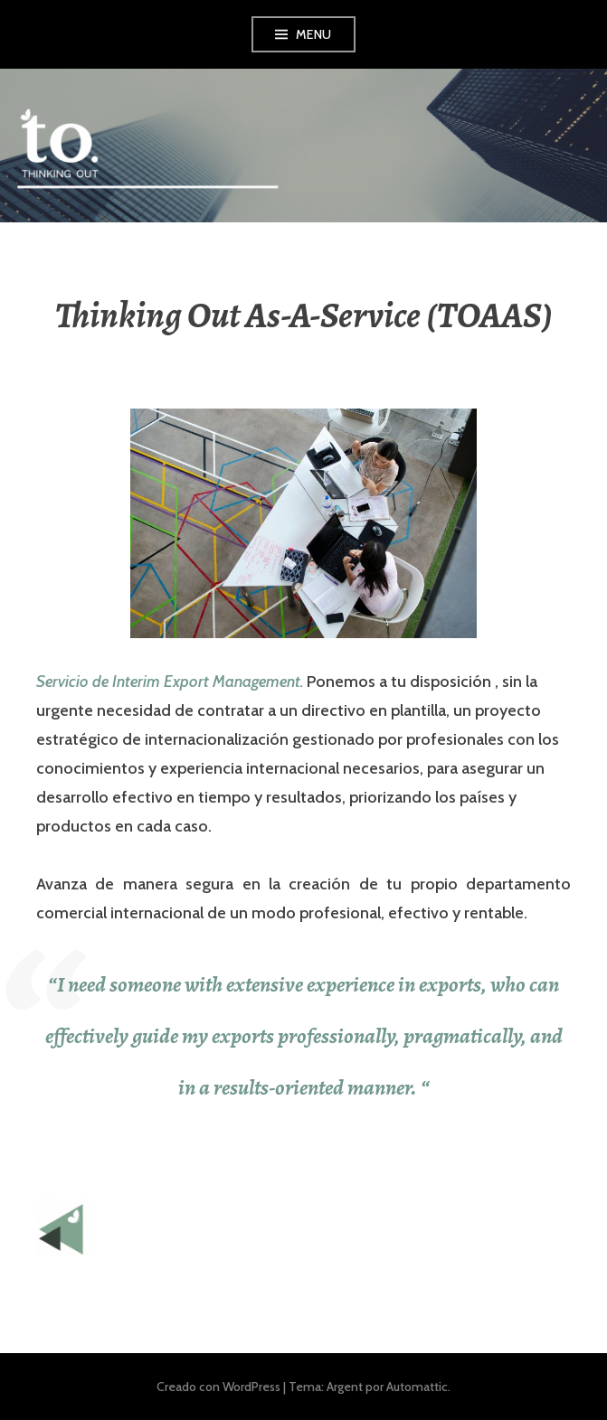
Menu (314, 34)
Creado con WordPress (218, 1386)
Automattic (417, 1386)
